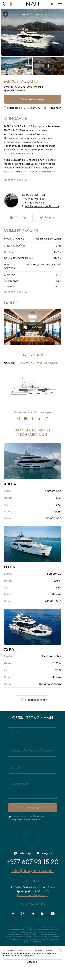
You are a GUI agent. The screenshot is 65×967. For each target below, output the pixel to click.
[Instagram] (23, 913)
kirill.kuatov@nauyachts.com (42, 206)
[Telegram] (32, 913)
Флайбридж (26, 363)
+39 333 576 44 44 (35, 202)
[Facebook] (13, 913)
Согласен (32, 962)
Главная (23, 14)
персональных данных (26, 819)
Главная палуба (47, 363)
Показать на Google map (32, 895)
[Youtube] (52, 913)
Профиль (10, 363)
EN (52, 4)
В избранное (13, 107)
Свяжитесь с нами (32, 99)
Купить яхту (39, 14)
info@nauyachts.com (32, 870)
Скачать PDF (32, 108)
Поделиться (52, 108)
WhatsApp (18, 217)
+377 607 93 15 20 (35, 199)
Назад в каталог (32, 700)
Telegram (46, 217)
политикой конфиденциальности (19, 952)
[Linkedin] (42, 913)
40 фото (32, 327)
